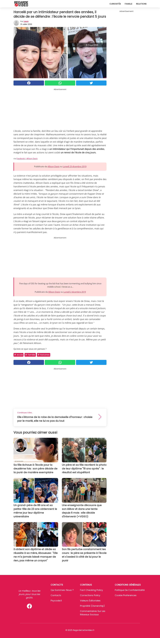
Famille (128, 3)
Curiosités (115, 3)
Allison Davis (54, 166)
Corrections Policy (90, 595)
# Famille (30, 354)
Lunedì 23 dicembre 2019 (74, 166)
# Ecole (18, 354)
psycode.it (56, 600)
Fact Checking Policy (91, 590)
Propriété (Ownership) (92, 605)
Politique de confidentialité (130, 590)
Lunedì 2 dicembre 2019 (74, 292)
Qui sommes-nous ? (62, 590)
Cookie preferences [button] (125, 595)
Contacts (56, 595)
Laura (26, 21)
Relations (141, 3)
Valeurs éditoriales (90, 600)
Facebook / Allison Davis (27, 158)
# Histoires (44, 354)
